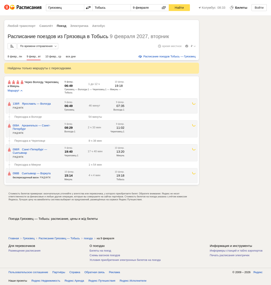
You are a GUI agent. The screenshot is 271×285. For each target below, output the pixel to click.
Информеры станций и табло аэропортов (236, 250)
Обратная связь (94, 272)
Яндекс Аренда (74, 280)
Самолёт (46, 26)
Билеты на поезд (100, 250)
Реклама (114, 272)
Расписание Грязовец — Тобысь (59, 238)
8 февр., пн (15, 56)
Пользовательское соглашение (28, 272)
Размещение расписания (24, 250)
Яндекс (258, 272)
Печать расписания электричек (229, 255)
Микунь (120, 155)
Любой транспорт (22, 26)
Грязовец (69, 109)
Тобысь (120, 179)
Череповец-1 (117, 131)
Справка (74, 272)
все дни (71, 56)
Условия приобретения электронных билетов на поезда (125, 259)
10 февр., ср (53, 56)
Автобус (98, 26)
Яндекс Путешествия (101, 280)
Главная (13, 238)
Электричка (79, 26)
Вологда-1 (118, 109)
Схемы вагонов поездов (105, 255)
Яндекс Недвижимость (45, 280)
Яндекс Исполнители (133, 280)
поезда (88, 238)
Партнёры (58, 272)
